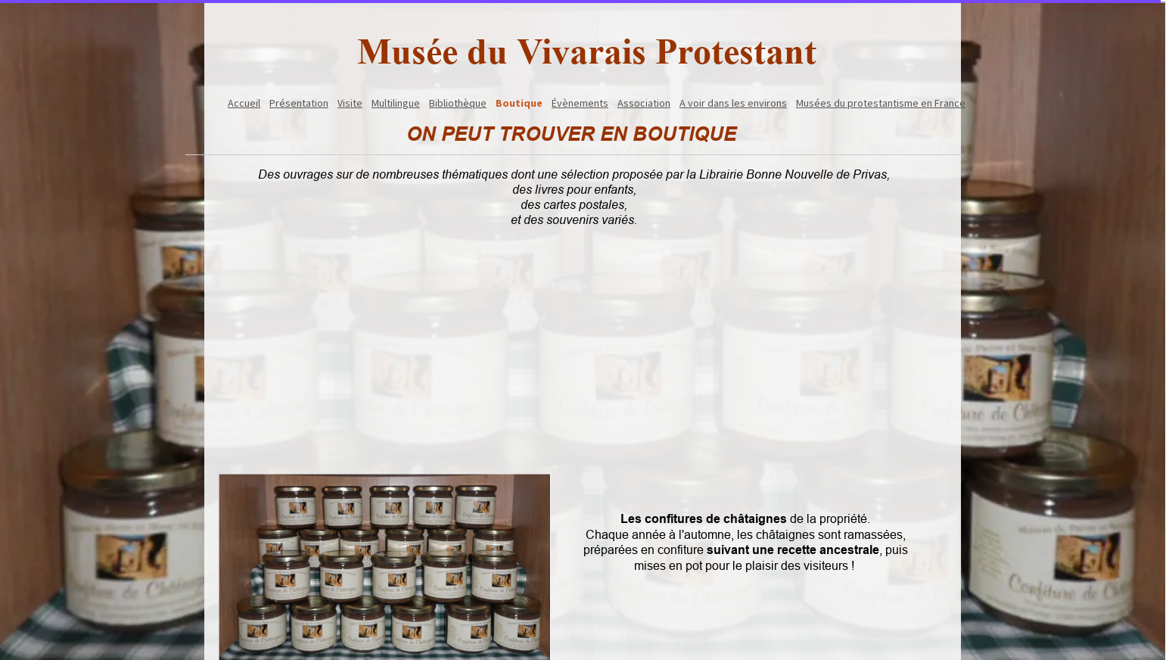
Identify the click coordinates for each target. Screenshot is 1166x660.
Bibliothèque (458, 103)
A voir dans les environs (733, 103)
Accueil (244, 103)
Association (643, 103)
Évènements (580, 103)
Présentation (298, 103)
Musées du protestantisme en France (880, 103)
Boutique (519, 103)
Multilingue (396, 103)
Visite (349, 103)
